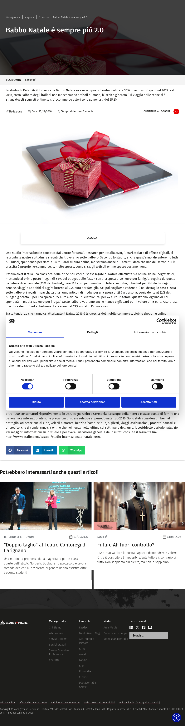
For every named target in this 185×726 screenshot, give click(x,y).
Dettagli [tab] (92, 332)
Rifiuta (36, 402)
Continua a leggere (157, 111)
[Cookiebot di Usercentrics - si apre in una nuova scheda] (159, 321)
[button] (18, 450)
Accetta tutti (148, 402)
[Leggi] (91, 535)
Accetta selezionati (92, 402)
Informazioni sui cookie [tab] (150, 332)
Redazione (15, 111)
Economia (44, 17)
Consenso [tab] (35, 332)
